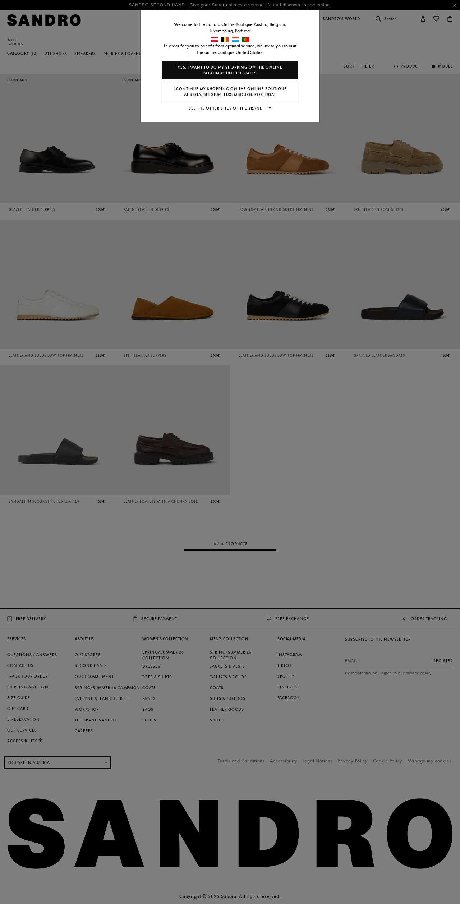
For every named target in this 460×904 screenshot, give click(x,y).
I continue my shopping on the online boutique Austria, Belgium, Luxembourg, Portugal (230, 92)
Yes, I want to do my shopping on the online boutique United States (230, 70)
